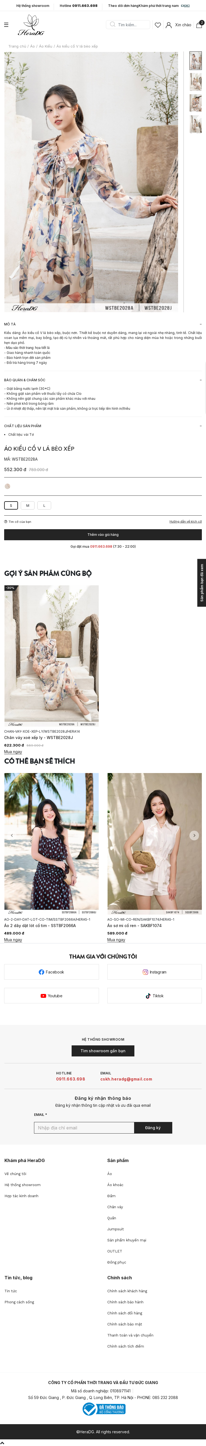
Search (112, 25)
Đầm (111, 1196)
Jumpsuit (115, 1229)
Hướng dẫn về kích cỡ (186, 521)
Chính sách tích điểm (125, 1346)
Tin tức (10, 1291)
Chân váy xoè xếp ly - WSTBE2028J (38, 737)
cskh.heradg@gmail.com (126, 1079)
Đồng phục (116, 1262)
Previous (12, 836)
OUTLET (114, 1251)
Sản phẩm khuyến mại (126, 1240)
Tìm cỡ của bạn (17, 522)
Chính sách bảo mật (124, 1324)
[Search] (130, 24)
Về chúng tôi (15, 1174)
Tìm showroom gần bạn (103, 1050)
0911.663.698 (70, 1079)
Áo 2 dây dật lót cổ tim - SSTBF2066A (40, 925)
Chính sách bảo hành (125, 1302)
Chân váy (115, 1207)
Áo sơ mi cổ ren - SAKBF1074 (134, 925)
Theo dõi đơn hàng (123, 6)
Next (194, 836)
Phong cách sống (19, 1302)
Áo (109, 1174)
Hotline (79, 6)
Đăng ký (153, 1127)
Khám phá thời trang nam (164, 6)
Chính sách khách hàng (127, 1291)
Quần (111, 1218)
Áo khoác (115, 1185)
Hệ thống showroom (32, 6)
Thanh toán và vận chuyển (130, 1335)
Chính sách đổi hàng (124, 1313)
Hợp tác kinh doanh (21, 1196)
